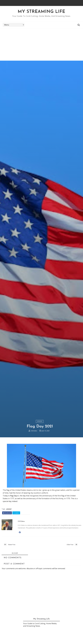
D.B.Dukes (34, 431)
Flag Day (13, 495)
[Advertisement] (41, 44)
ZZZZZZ (39, 421)
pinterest (25, 513)
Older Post (70, 544)
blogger (15, 553)
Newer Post (11, 544)
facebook (7, 513)
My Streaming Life (41, 12)
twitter (16, 513)
